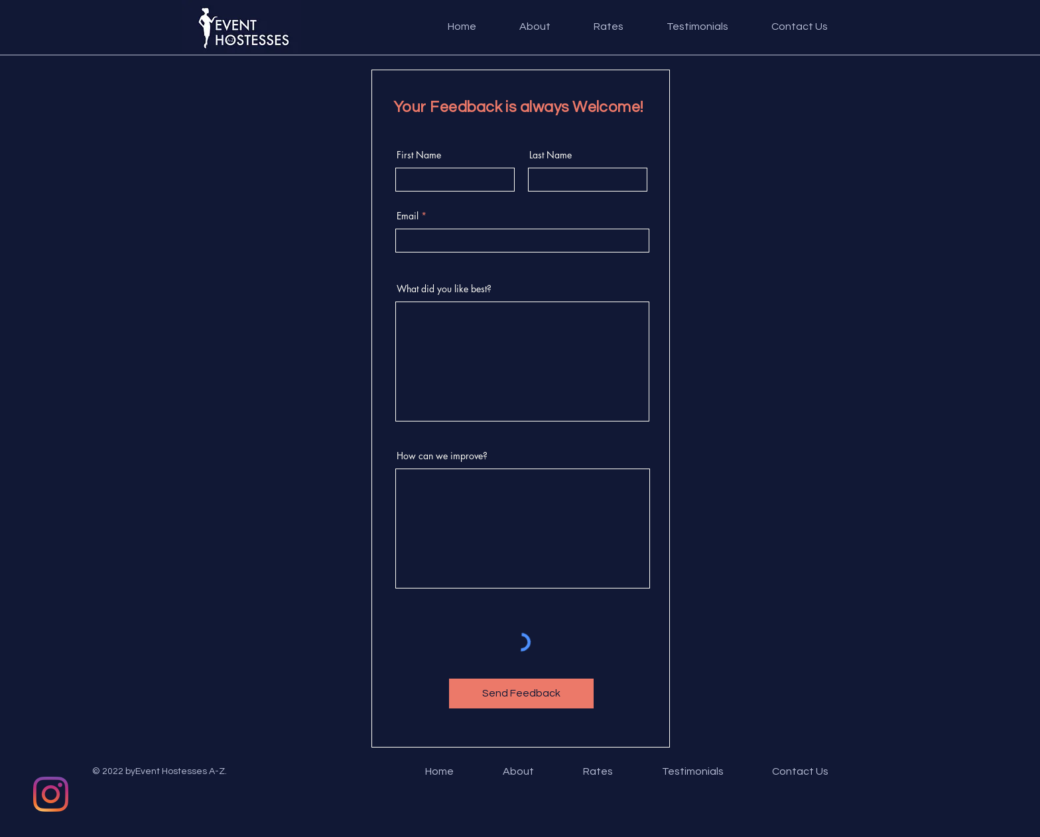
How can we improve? (442, 456)
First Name (419, 155)
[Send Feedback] (521, 693)
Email (408, 216)
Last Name (550, 155)
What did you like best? (444, 289)
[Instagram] (50, 794)
